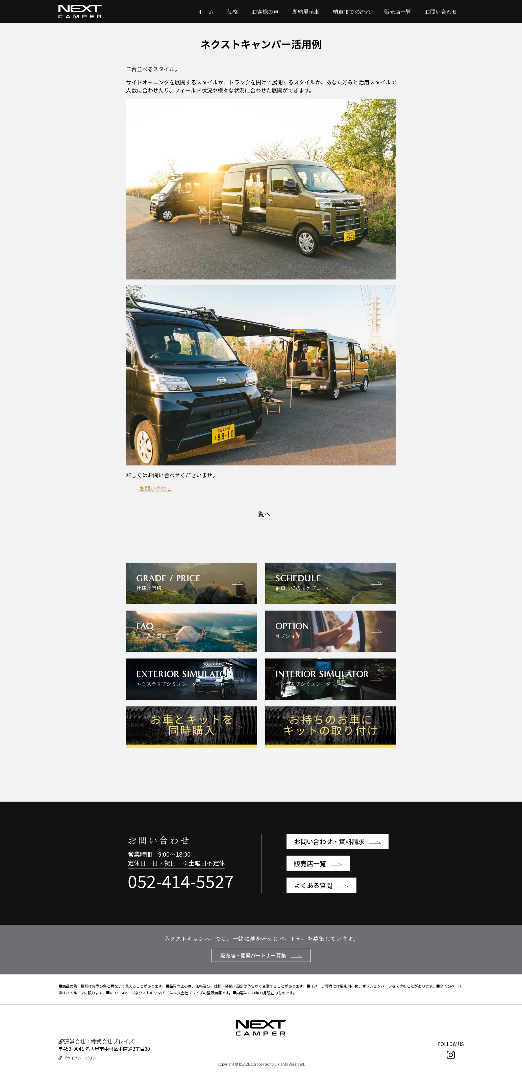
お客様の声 (265, 12)
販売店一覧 (397, 12)
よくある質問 (321, 885)
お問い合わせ (441, 12)
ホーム (206, 12)
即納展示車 (305, 12)
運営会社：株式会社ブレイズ (96, 1041)
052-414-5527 (181, 880)
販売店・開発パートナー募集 (261, 955)
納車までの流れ (352, 12)
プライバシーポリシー (79, 1057)
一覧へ (261, 513)
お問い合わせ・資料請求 (337, 841)
